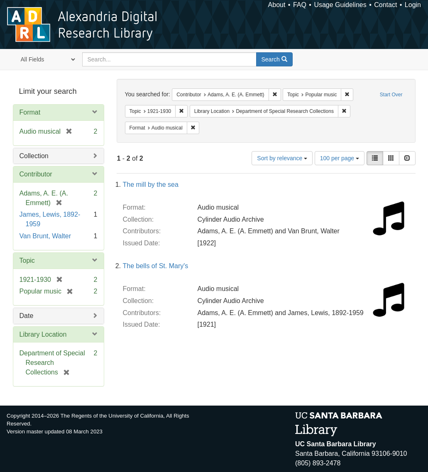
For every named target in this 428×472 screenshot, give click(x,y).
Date (27, 315)
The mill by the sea (151, 184)
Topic (27, 260)
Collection (34, 155)
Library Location (43, 334)
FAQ (299, 4)
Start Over (391, 95)
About (277, 4)
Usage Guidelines (340, 4)
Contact (385, 4)
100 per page (339, 158)
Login (413, 4)
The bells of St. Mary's (155, 265)
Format (30, 112)
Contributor (36, 174)
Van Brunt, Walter (45, 236)
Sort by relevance (282, 158)
